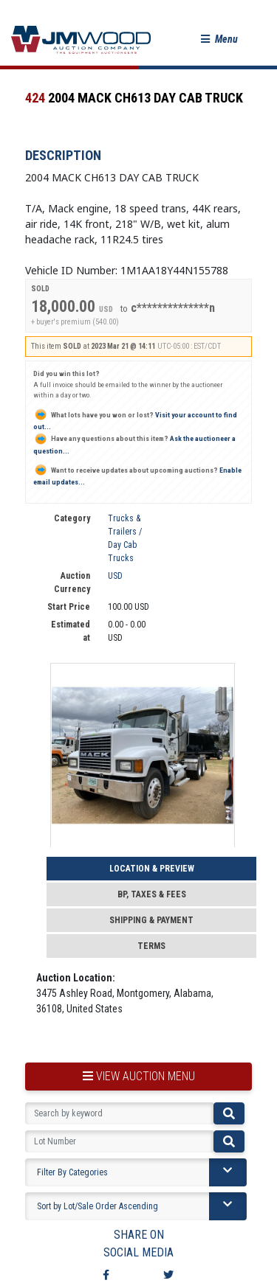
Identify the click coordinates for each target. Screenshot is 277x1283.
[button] (219, 39)
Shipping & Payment (151, 920)
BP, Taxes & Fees (151, 894)
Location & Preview (151, 868)
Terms (151, 946)
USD (115, 576)
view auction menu (139, 1076)
